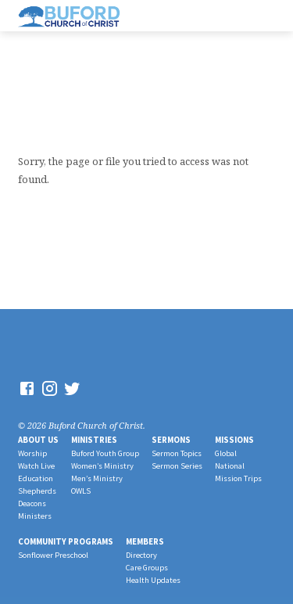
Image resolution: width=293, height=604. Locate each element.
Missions (234, 439)
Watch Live (36, 466)
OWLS (81, 491)
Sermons (171, 439)
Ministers (35, 516)
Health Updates (153, 580)
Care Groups (147, 568)
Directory (141, 555)
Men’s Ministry (97, 478)
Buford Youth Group (105, 453)
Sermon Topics (177, 453)
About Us (38, 439)
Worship (32, 453)
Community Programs (65, 541)
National (230, 466)
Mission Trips (238, 478)
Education (35, 478)
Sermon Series (177, 466)
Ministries (94, 439)
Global (226, 453)
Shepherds (37, 491)
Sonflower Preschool (53, 555)
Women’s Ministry (102, 466)
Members (145, 541)
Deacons (32, 503)
